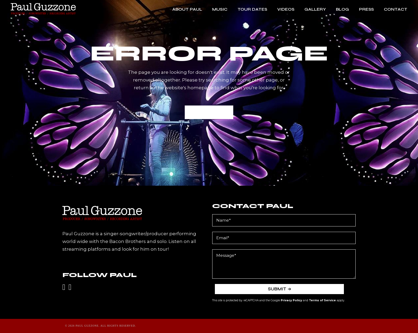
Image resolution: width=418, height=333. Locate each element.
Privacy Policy (291, 300)
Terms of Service (322, 300)
